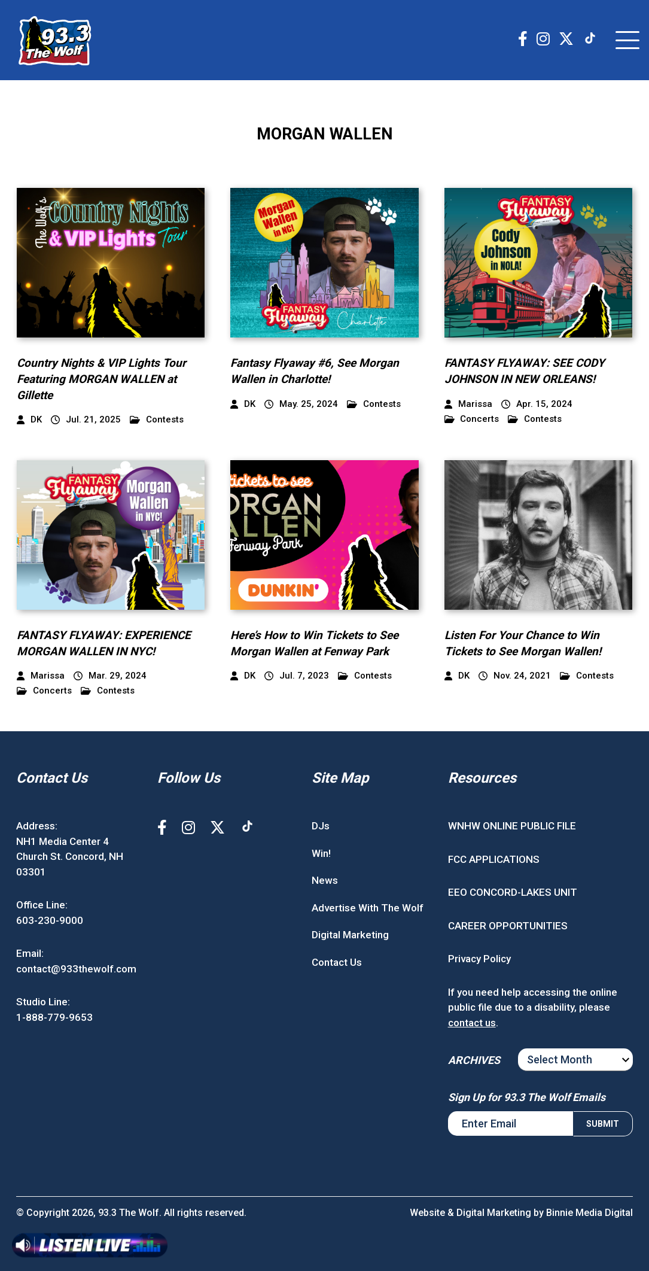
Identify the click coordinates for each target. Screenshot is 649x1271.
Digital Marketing (350, 935)
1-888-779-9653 (54, 1017)
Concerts (471, 419)
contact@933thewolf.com (76, 969)
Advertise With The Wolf (367, 908)
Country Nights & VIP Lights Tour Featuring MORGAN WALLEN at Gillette (101, 379)
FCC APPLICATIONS (494, 859)
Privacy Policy (479, 959)
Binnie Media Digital (589, 1212)
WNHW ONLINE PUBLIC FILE (512, 826)
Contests (157, 419)
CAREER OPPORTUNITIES (508, 926)
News (325, 880)
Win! (321, 853)
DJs (321, 826)
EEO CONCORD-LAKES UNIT (512, 892)
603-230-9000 (49, 920)
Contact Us (337, 962)
